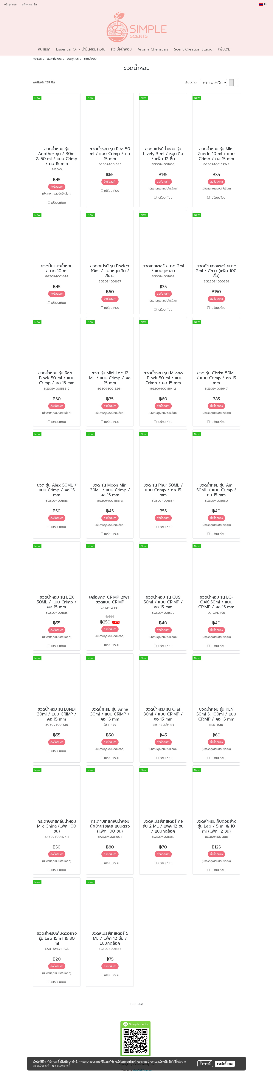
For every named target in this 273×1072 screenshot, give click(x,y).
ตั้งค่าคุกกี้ (205, 1063)
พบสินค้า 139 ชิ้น (44, 82)
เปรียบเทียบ (58, 203)
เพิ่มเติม (224, 49)
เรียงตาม (192, 82)
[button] (236, 49)
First (133, 1004)
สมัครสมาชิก (29, 4)
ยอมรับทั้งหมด (225, 1063)
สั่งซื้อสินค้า (56, 187)
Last (140, 1004)
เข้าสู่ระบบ (10, 4)
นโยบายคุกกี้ (63, 1065)
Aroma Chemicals (152, 49)
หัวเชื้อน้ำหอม (121, 49)
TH (263, 4)
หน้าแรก (44, 49)
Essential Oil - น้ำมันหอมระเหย (80, 49)
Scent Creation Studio (193, 49)
